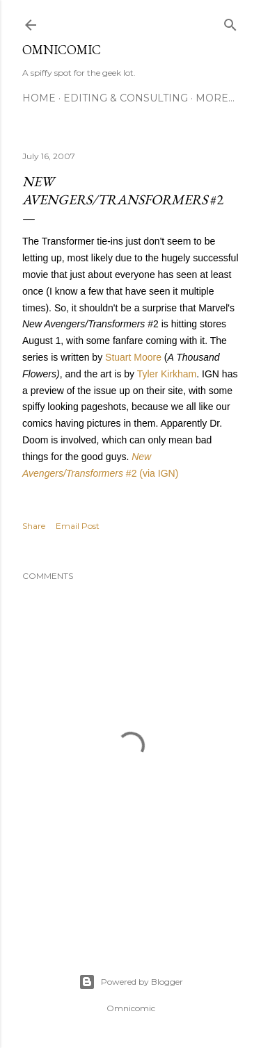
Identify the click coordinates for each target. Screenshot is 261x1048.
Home (39, 98)
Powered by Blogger (131, 982)
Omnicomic (61, 50)
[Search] (230, 21)
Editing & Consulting (125, 98)
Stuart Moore (133, 357)
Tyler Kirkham (167, 373)
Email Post (78, 526)
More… (215, 98)
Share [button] (33, 526)
